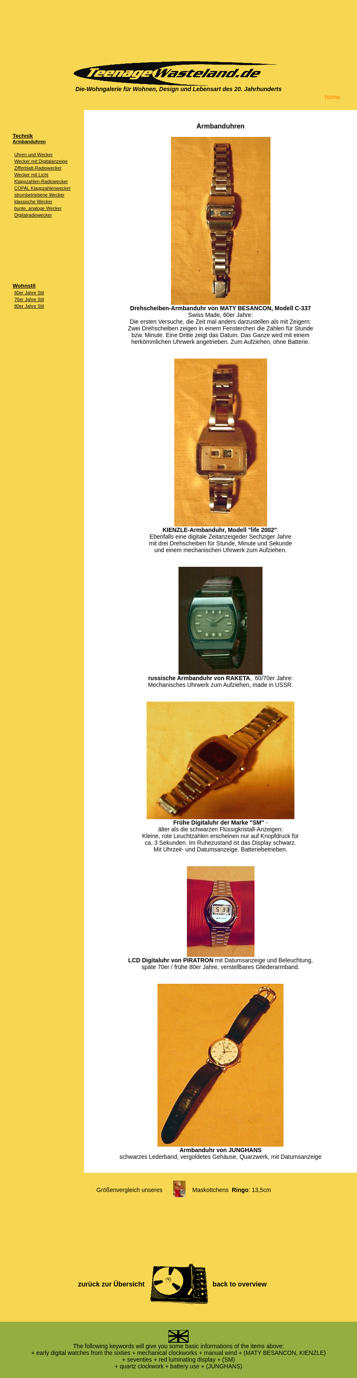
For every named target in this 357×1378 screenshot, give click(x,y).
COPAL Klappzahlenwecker (42, 188)
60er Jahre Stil (29, 292)
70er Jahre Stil (29, 299)
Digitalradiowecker (33, 214)
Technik (23, 136)
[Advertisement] (178, 27)
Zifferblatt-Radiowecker (38, 167)
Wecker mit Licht (31, 174)
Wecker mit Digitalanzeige (41, 161)
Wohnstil (24, 286)
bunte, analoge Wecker (38, 208)
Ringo (240, 1190)
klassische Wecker (33, 201)
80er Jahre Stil (29, 306)
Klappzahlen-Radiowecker (41, 181)
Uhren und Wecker (33, 154)
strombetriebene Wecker (39, 194)
